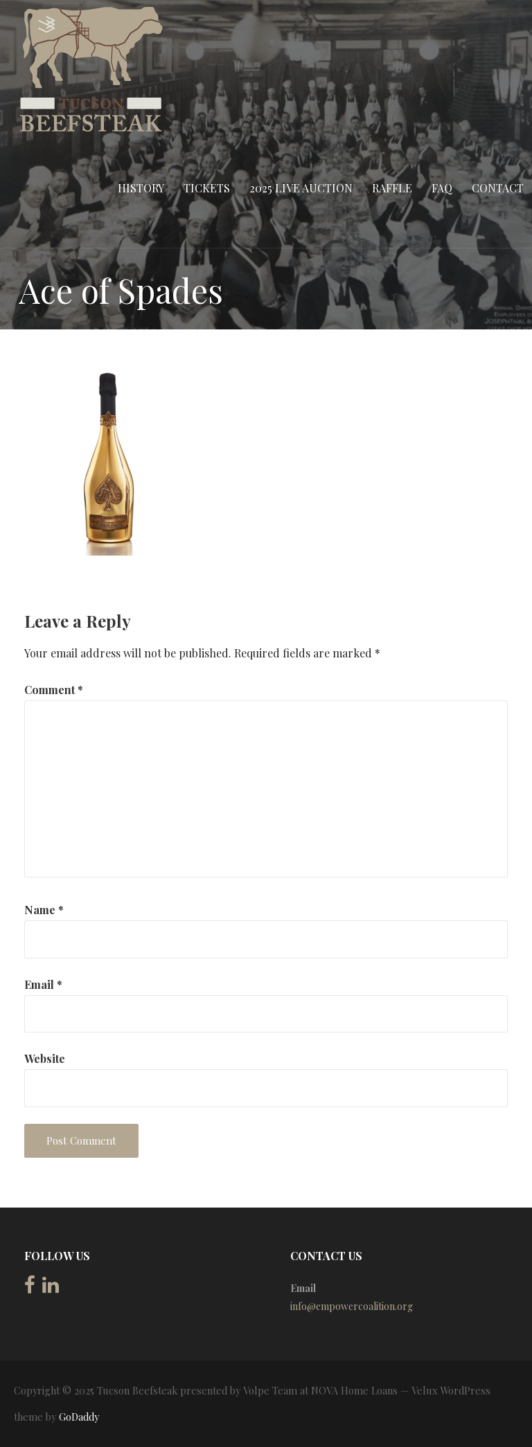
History (141, 188)
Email (43, 984)
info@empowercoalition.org (351, 1306)
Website (44, 1058)
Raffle (392, 188)
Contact (498, 188)
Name (44, 909)
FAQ (442, 188)
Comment (53, 689)
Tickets (207, 188)
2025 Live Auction (301, 188)
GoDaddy (79, 1416)
